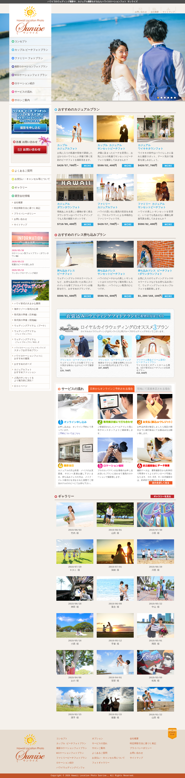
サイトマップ (169, 12)
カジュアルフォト (25, 371)
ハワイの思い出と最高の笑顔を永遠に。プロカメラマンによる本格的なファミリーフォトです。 (115, 200)
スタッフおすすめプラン (30, 349)
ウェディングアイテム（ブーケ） (30, 325)
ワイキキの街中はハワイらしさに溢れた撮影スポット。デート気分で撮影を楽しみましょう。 (155, 141)
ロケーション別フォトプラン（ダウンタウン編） (30, 255)
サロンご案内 (22, 100)
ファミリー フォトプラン (29, 58)
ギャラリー (21, 187)
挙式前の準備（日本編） (26, 314)
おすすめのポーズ (23, 364)
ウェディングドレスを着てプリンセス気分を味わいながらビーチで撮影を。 (77, 353)
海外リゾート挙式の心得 (26, 309)
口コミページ (20, 386)
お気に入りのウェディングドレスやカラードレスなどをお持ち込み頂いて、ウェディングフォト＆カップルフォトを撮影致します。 (155, 269)
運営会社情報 (22, 196)
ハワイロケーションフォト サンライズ (30, 20)
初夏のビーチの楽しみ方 (23, 264)
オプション (97, 738)
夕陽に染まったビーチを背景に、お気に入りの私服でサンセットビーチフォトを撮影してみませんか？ (115, 141)
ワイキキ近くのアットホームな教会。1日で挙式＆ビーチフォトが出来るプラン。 (153, 355)
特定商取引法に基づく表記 (27, 208)
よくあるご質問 (23, 170)
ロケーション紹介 (25, 83)
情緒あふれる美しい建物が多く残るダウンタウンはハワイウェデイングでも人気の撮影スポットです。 (74, 200)
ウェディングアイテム (25, 332)
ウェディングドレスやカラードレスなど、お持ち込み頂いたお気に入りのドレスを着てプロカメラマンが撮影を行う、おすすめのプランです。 (74, 269)
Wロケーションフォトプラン (31, 75)
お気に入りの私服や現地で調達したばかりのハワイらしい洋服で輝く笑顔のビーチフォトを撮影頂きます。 (74, 141)
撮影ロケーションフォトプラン (31, 66)
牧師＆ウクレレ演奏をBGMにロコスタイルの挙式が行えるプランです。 (115, 352)
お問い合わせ (141, 12)
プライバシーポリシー (25, 213)
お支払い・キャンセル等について (32, 179)
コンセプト (21, 41)
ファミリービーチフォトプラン (71, 758)
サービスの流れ (23, 91)
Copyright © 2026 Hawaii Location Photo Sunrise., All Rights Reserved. (92, 775)
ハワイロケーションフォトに (28, 357)
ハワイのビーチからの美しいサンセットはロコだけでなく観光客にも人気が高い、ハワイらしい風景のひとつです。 (115, 269)
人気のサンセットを (24, 379)
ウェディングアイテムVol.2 (26, 341)
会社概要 (155, 12)
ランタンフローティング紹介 (25, 273)
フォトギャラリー (100, 762)
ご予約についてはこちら (69, 433)
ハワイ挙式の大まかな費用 (27, 303)
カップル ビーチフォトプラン (31, 49)
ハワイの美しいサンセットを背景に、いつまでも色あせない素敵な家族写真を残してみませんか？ (155, 200)
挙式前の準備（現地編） (26, 320)
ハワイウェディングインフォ (70, 767)
